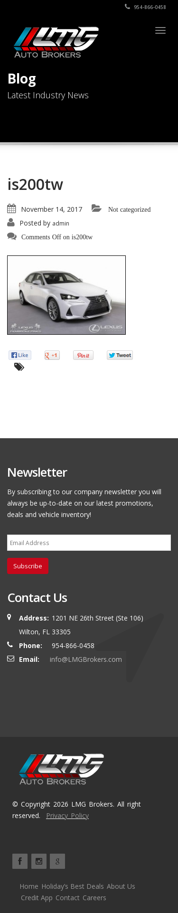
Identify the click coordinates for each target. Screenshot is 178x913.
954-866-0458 (145, 7)
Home (28, 886)
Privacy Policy (67, 815)
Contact (68, 897)
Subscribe (27, 566)
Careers (94, 897)
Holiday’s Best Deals (72, 886)
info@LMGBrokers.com (86, 659)
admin (60, 223)
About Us (121, 886)
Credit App (37, 897)
